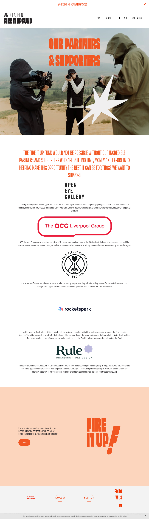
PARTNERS (137, 17)
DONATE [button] (60, 497)
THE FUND (122, 17)
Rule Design (122, 365)
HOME (98, 17)
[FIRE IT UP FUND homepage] (18, 18)
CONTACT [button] (24, 442)
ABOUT (109, 17)
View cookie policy (120, 516)
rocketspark (57, 332)
